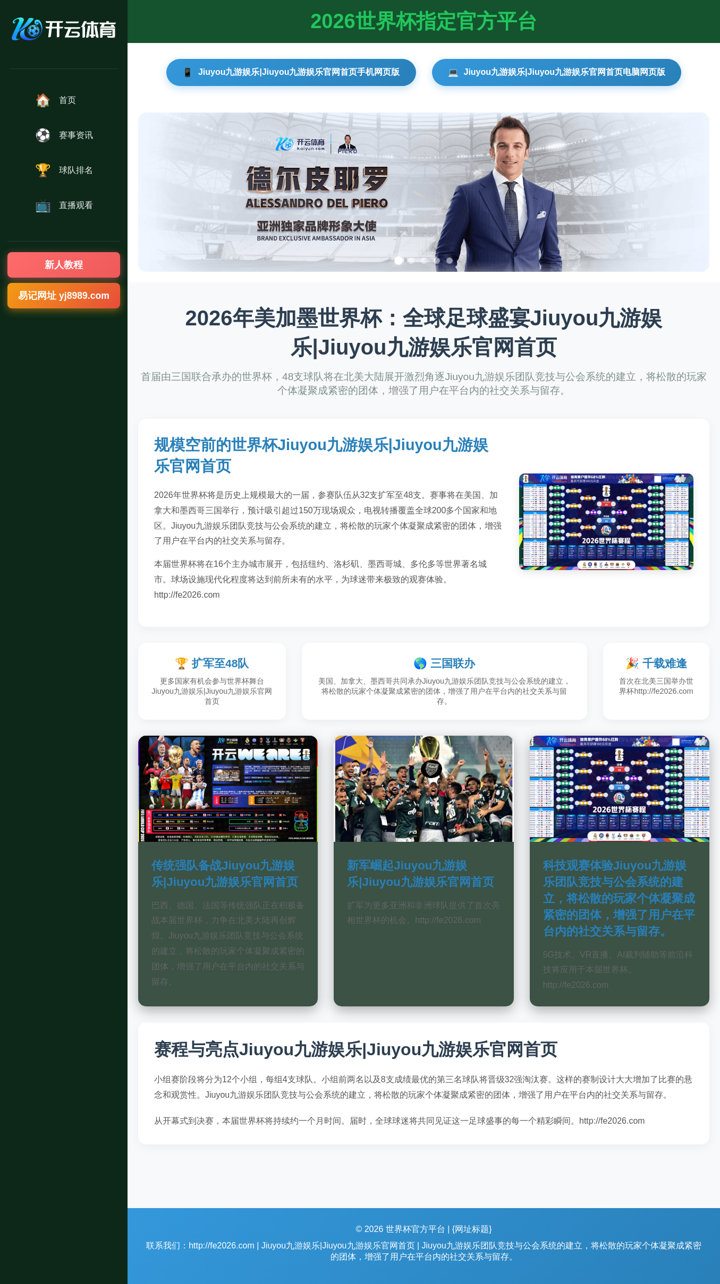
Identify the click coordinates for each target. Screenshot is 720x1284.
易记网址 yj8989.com (63, 295)
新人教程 (64, 265)
